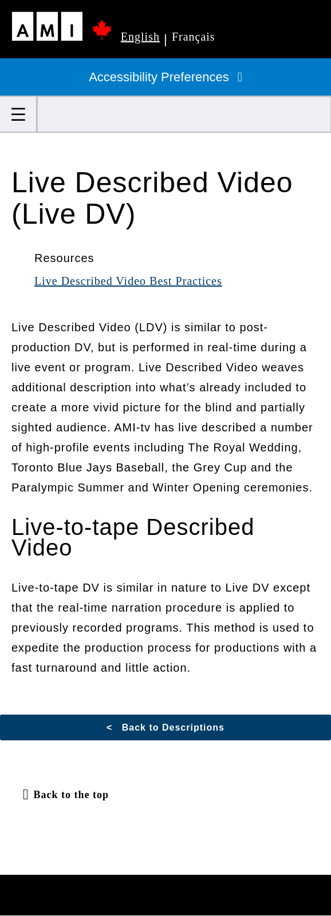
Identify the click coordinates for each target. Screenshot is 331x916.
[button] (18, 114)
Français (193, 36)
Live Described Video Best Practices (128, 281)
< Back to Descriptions (165, 727)
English (140, 36)
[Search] (184, 114)
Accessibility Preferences (165, 77)
